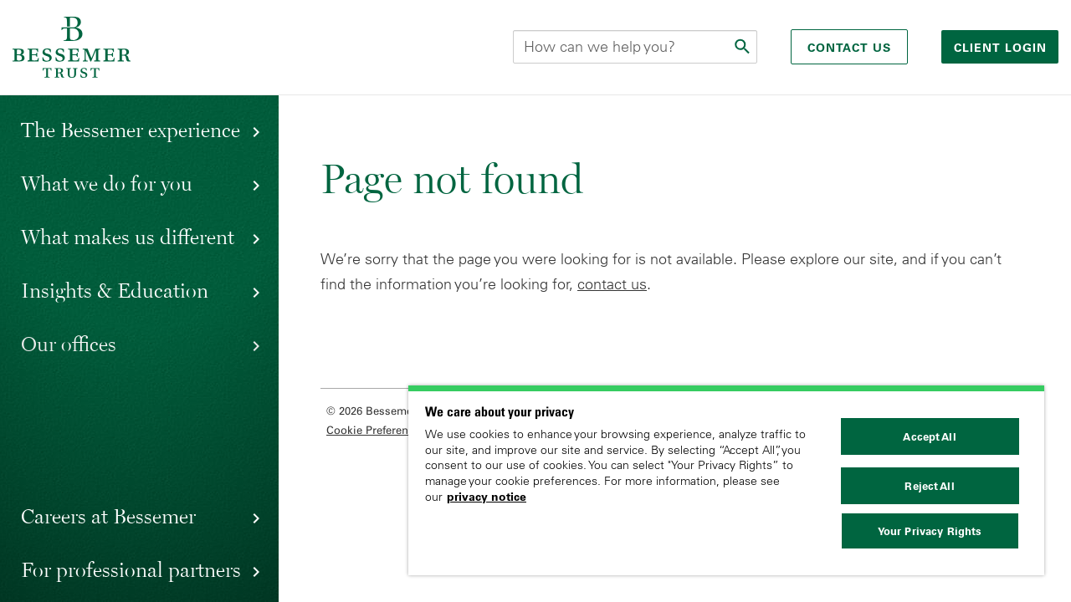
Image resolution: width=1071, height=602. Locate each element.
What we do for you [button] (106, 183)
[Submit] (743, 46)
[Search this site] (635, 47)
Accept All (929, 436)
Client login (1002, 47)
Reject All (929, 485)
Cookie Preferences (376, 430)
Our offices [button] (68, 343)
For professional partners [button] (131, 569)
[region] (726, 480)
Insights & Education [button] (114, 290)
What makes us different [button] (127, 236)
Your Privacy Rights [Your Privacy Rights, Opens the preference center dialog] (929, 531)
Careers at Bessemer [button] (108, 515)
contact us (612, 284)
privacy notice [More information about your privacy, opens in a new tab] (486, 496)
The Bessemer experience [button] (130, 129)
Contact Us (849, 47)
